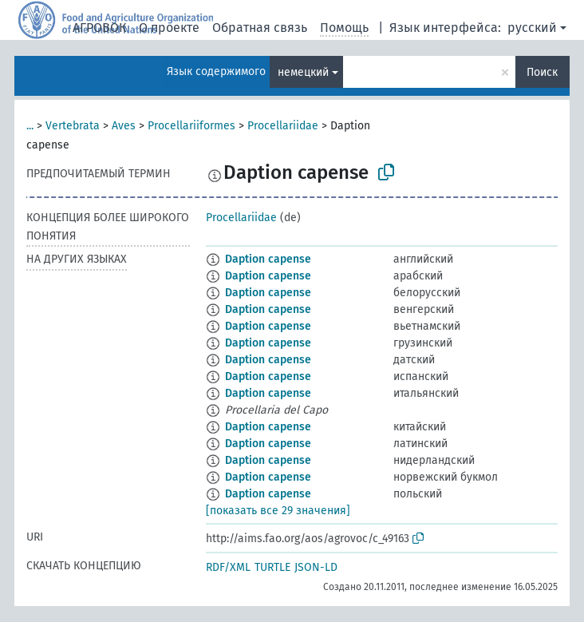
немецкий (303, 72)
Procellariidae (282, 126)
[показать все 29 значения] (278, 510)
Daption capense (268, 259)
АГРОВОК (99, 27)
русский (532, 27)
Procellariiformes (191, 126)
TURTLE (272, 567)
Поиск (542, 72)
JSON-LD (315, 567)
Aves (124, 126)
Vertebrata (72, 126)
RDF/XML (228, 567)
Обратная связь (259, 27)
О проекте (169, 27)
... (30, 126)
